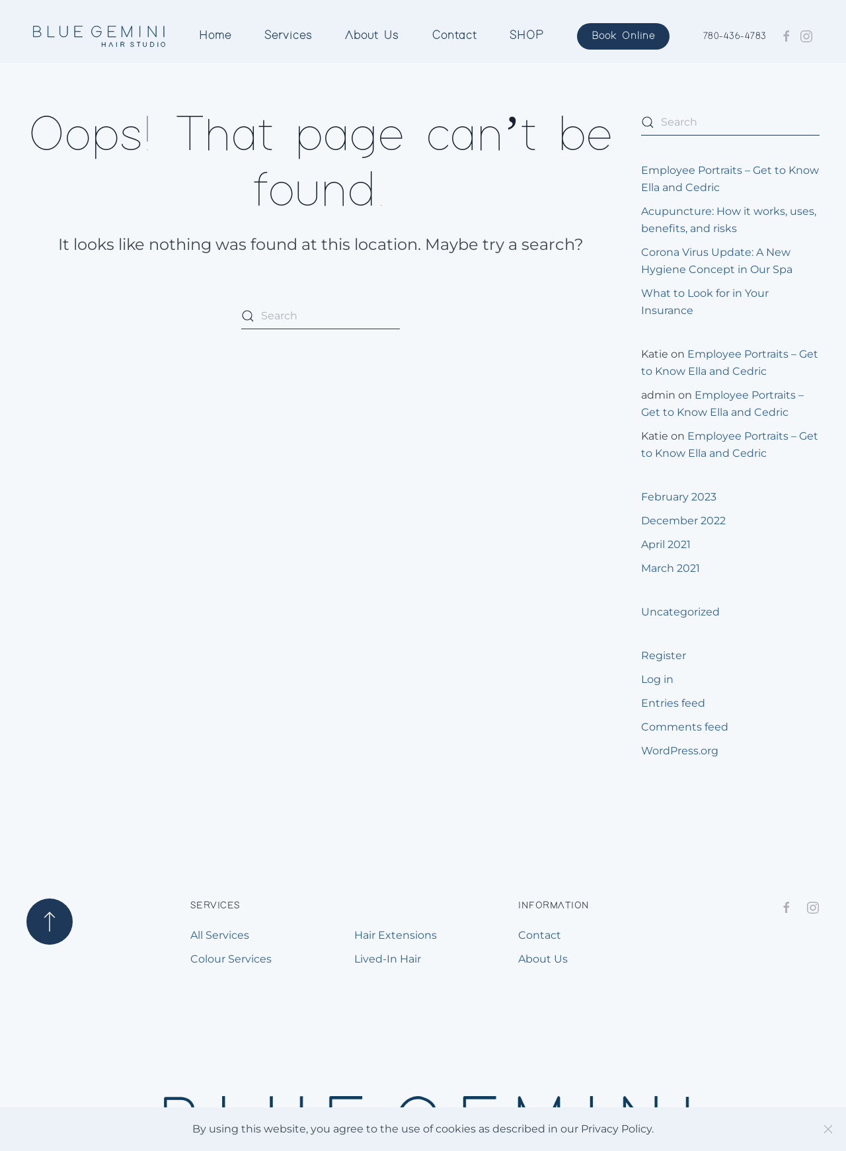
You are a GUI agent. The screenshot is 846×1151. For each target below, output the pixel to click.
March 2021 (670, 568)
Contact (454, 36)
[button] (49, 921)
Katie (654, 354)
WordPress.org (679, 750)
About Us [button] (372, 36)
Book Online (623, 36)
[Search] (320, 316)
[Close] (828, 1129)
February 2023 (678, 497)
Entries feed (673, 703)
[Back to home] (99, 36)
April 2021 (666, 544)
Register (663, 655)
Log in (657, 679)
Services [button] (288, 36)
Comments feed (684, 727)
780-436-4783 (735, 36)
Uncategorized (680, 612)
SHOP (527, 36)
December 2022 (683, 520)
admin (658, 395)
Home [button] (215, 36)
